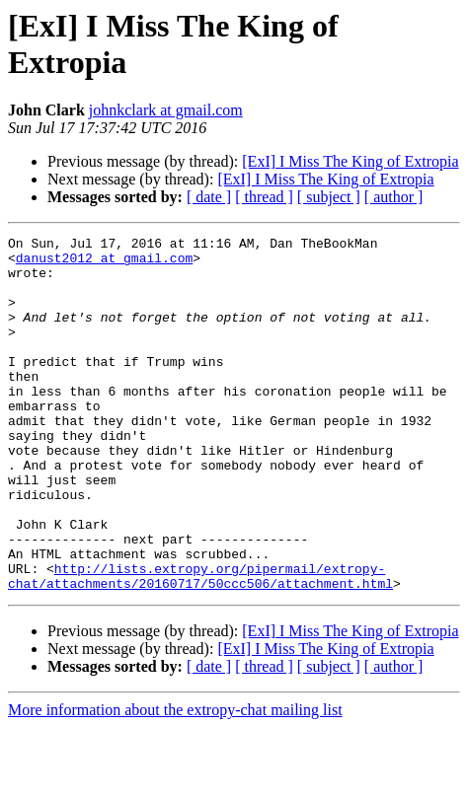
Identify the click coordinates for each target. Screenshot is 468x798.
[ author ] (394, 196)
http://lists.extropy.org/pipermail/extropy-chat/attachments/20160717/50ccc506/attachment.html (200, 645)
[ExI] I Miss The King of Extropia (350, 161)
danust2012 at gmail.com (104, 263)
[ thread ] (264, 196)
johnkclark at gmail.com (166, 110)
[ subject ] (328, 196)
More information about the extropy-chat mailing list (175, 780)
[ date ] (209, 196)
